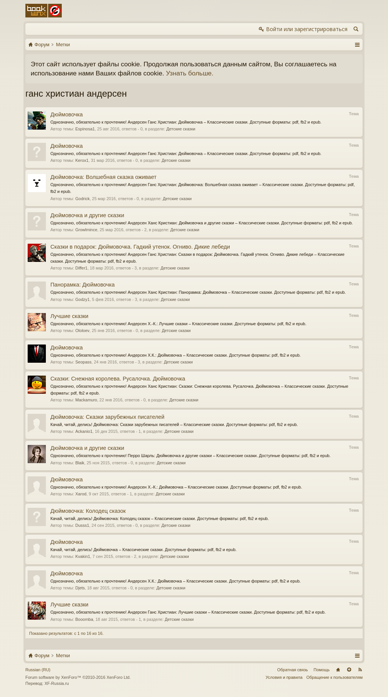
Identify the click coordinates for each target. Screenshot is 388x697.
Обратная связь (292, 669)
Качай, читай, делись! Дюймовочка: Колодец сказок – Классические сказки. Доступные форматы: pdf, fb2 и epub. (159, 518)
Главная (338, 669)
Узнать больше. (189, 73)
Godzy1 (82, 299)
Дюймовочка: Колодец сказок (88, 511)
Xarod (80, 494)
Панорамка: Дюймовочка (82, 285)
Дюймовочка (66, 114)
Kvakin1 (82, 556)
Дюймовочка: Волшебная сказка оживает (103, 177)
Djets (80, 588)
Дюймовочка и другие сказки (87, 215)
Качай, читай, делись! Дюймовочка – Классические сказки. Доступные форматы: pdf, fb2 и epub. (143, 549)
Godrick (82, 198)
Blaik (79, 462)
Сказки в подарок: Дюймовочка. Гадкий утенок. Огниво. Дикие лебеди (140, 247)
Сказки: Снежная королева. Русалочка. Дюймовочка (117, 379)
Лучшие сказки (69, 316)
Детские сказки (180, 129)
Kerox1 (82, 160)
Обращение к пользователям (334, 677)
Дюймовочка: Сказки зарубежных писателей (107, 417)
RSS (360, 669)
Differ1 (81, 268)
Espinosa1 (85, 129)
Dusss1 (82, 525)
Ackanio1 (83, 431)
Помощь (322, 669)
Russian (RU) (37, 669)
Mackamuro (86, 400)
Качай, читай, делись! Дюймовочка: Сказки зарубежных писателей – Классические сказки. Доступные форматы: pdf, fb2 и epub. (174, 424)
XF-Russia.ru (56, 683)
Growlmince (86, 229)
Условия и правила (284, 677)
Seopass (83, 362)
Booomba (84, 619)
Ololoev (82, 330)
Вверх (349, 669)
